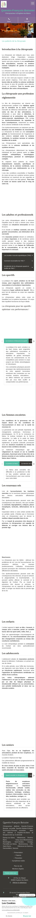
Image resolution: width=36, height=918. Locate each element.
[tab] (18, 255)
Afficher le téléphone (20, 882)
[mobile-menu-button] (32, 3)
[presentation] (16, 341)
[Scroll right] (34, 341)
